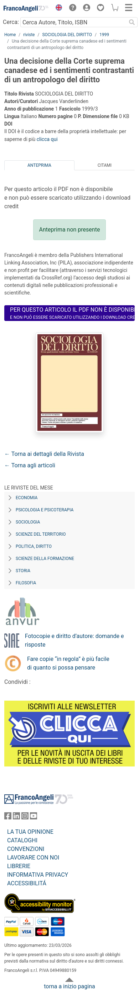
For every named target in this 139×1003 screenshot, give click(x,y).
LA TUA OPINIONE (30, 831)
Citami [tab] (105, 165)
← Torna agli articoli (29, 465)
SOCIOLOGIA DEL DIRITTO (67, 34)
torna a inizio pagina (69, 986)
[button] (57, 8)
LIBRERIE (18, 866)
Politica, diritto (34, 546)
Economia (26, 497)
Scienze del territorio (41, 534)
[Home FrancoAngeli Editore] (26, 8)
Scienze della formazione (45, 558)
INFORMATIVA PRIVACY (37, 874)
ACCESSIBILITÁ (26, 883)
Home (10, 34)
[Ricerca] (132, 22)
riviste (29, 34)
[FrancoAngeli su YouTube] (33, 817)
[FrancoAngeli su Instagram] (25, 817)
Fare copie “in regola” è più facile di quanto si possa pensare (68, 663)
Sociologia (28, 522)
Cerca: (11, 22)
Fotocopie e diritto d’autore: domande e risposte (74, 640)
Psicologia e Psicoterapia (44, 509)
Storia (23, 570)
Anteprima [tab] (39, 165)
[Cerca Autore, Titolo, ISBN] (73, 22)
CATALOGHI (22, 840)
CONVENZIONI (25, 849)
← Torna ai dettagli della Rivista (44, 454)
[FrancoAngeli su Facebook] (7, 817)
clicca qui (47, 139)
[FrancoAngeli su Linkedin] (16, 817)
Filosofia (26, 582)
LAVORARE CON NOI (33, 857)
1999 (104, 34)
